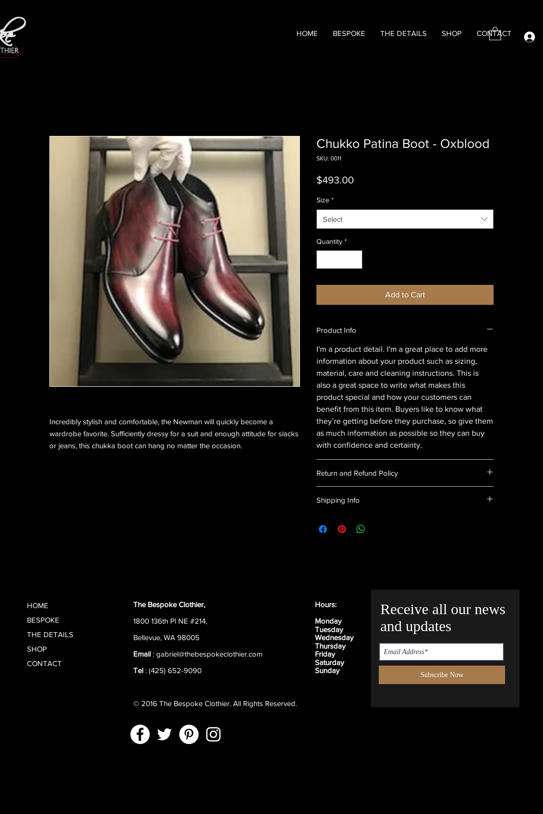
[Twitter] (164, 734)
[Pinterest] (189, 734)
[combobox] (405, 219)
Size (325, 200)
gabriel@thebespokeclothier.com (209, 654)
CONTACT (44, 663)
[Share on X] (380, 529)
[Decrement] (324, 259)
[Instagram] (213, 734)
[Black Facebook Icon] (301, 645)
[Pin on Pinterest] (342, 529)
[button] (495, 33)
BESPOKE (43, 620)
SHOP (37, 649)
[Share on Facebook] (323, 529)
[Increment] (354, 259)
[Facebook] (140, 734)
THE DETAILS (50, 634)
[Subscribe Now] (442, 675)
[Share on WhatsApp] (361, 529)
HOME (37, 605)
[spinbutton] (339, 259)
